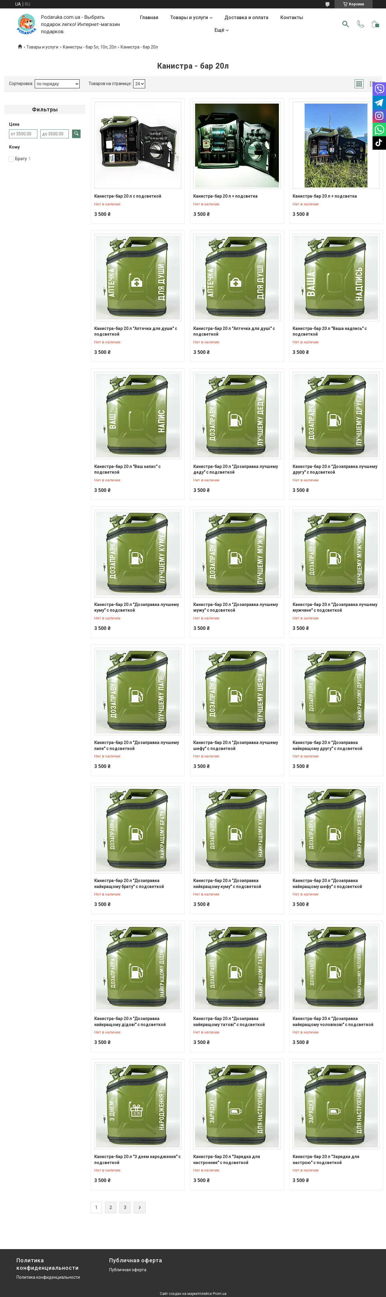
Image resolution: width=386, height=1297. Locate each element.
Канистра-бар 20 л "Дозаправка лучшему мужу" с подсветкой (235, 607)
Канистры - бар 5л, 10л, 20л (89, 47)
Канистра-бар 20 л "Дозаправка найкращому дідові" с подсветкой (130, 1021)
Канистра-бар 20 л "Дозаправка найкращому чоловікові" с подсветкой (333, 1021)
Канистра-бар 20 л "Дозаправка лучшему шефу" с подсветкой (235, 745)
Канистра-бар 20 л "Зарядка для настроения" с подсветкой (226, 1159)
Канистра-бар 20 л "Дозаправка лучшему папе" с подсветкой (136, 745)
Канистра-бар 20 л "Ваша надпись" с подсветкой (330, 331)
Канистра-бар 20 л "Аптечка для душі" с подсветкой (234, 331)
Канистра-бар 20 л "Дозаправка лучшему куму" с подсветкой (136, 607)
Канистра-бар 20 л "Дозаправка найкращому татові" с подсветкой (229, 1021)
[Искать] (346, 24)
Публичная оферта (127, 1269)
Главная (149, 17)
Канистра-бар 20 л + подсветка (225, 196)
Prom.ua (220, 1294)
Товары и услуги (189, 17)
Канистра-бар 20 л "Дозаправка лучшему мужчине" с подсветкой (335, 607)
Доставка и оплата (246, 17)
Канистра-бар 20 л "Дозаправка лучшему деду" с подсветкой (235, 469)
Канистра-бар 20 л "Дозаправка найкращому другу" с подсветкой (327, 745)
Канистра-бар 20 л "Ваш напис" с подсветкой (127, 469)
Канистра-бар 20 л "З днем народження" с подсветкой (137, 1159)
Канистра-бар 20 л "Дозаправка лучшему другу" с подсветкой (335, 469)
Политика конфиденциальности (48, 1277)
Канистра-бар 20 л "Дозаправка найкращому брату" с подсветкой (129, 883)
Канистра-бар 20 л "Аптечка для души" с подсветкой (135, 331)
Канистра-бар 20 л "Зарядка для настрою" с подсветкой (326, 1159)
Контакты (291, 17)
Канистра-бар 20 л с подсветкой (127, 196)
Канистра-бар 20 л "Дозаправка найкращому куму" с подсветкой (227, 883)
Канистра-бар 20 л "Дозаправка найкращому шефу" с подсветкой (327, 883)
